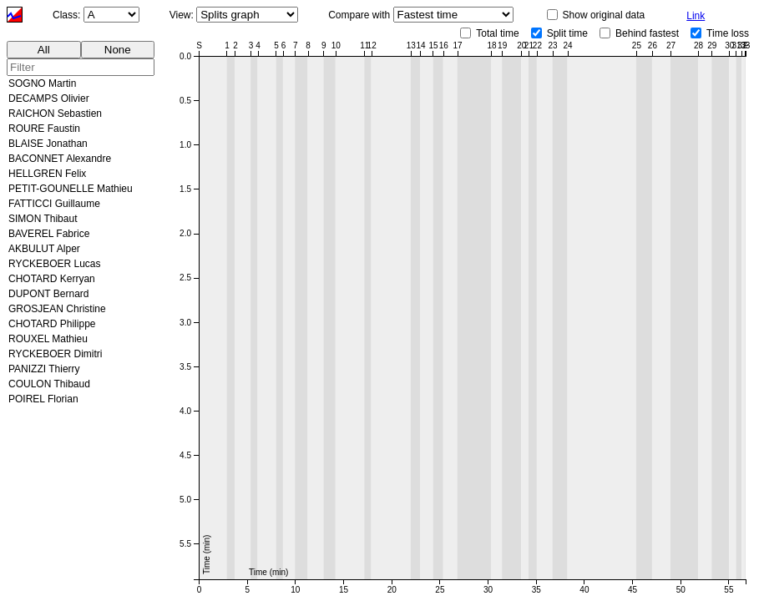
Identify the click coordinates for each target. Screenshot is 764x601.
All (44, 49)
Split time (567, 33)
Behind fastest (647, 33)
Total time (497, 33)
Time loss (727, 33)
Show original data (604, 15)
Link (695, 16)
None (117, 49)
